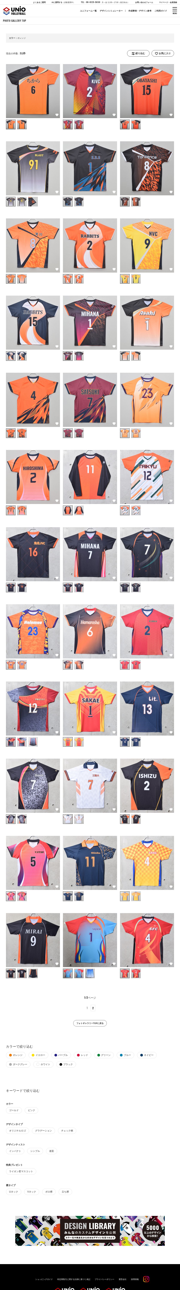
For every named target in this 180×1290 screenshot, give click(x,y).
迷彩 (51, 1150)
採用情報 (135, 1279)
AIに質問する (63, 2)
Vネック (31, 1191)
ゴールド (14, 1110)
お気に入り (165, 53)
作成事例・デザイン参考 (139, 11)
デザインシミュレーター (111, 11)
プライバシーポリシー (104, 1279)
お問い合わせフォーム (144, 2)
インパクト (15, 1150)
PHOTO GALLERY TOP (14, 20)
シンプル (35, 1150)
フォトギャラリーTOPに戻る (90, 1023)
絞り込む (140, 53)
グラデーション (43, 1130)
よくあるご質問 (39, 2)
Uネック (13, 1191)
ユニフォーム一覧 (88, 11)
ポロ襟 (48, 1191)
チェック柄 (67, 1130)
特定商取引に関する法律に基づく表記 (73, 1279)
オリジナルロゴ (17, 1130)
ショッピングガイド (44, 1279)
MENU (175, 13)
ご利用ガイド (160, 11)
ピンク (31, 1110)
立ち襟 (65, 1191)
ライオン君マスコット (21, 1171)
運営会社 (122, 1279)
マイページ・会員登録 (168, 2)
